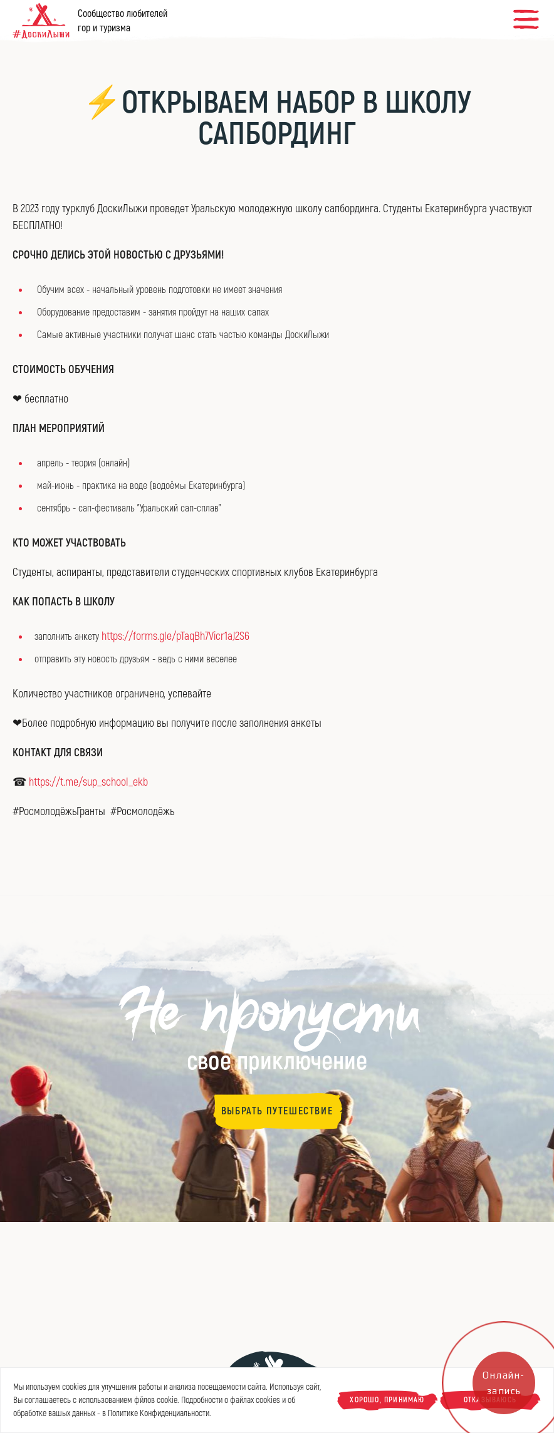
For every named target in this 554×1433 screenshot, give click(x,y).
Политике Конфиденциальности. (159, 1413)
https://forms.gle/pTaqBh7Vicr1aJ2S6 (175, 636)
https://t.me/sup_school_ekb (88, 782)
